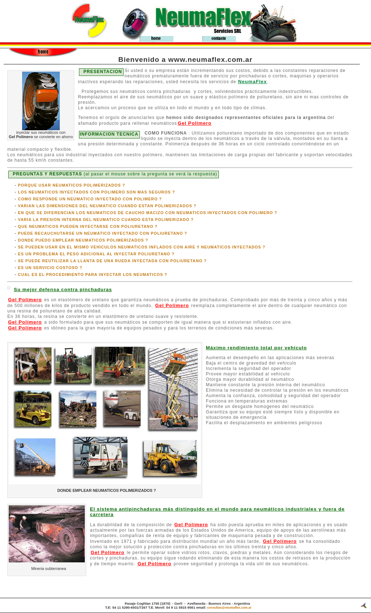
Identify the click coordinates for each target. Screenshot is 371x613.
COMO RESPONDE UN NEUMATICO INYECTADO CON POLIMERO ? (90, 199)
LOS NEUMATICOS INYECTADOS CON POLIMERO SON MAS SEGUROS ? (96, 192)
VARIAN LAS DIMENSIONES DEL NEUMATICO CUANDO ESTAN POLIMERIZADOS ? (107, 206)
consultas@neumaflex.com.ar (229, 607)
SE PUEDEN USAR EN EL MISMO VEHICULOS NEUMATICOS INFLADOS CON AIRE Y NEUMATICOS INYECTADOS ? (142, 247)
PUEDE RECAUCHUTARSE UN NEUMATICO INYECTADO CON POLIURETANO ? (102, 233)
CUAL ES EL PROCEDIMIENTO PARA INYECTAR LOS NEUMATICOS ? (92, 274)
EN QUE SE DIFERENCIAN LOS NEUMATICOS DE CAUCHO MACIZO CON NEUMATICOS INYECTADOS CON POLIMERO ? (147, 212)
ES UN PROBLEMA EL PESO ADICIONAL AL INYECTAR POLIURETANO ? (96, 254)
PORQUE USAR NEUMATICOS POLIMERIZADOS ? (71, 185)
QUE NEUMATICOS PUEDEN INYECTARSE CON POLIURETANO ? (88, 226)
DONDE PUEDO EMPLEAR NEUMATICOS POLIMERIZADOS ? (83, 240)
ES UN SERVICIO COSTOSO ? (50, 267)
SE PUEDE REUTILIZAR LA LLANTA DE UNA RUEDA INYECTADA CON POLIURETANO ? (112, 261)
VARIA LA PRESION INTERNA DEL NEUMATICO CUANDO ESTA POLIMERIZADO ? (106, 219)
